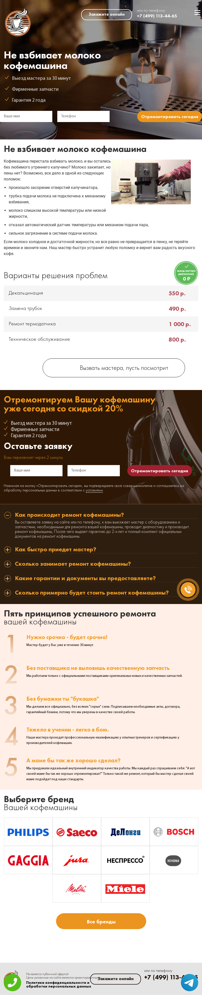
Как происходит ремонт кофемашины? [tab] (69, 515)
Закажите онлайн (107, 14)
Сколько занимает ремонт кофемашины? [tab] (73, 564)
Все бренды (101, 921)
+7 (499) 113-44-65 (157, 16)
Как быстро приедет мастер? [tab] (55, 549)
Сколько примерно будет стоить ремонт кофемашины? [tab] (92, 593)
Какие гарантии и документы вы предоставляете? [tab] (85, 578)
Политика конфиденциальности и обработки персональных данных (58, 984)
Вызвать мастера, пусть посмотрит (124, 368)
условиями (94, 490)
